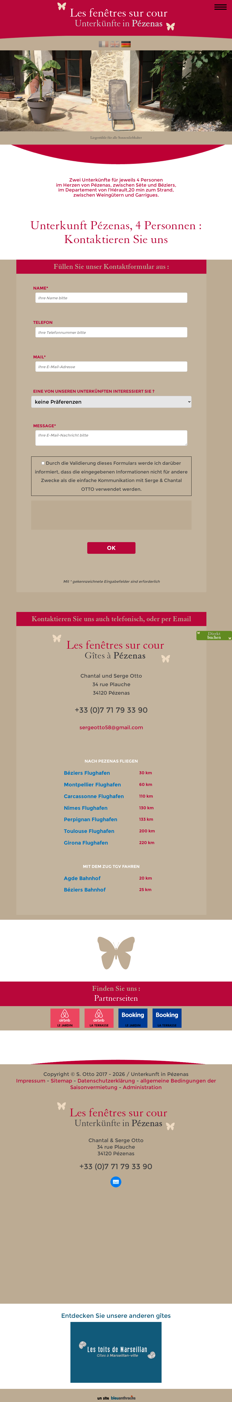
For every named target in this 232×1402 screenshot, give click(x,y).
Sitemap (61, 1081)
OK (111, 548)
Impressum (30, 1081)
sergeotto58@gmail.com (111, 727)
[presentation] (111, 515)
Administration (142, 1087)
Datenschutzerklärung (106, 1081)
